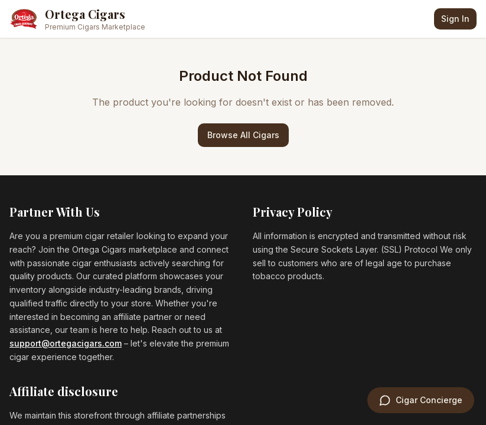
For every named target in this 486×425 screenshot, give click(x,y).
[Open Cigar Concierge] (420, 400)
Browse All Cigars (243, 135)
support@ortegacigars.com (65, 343)
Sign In (455, 19)
